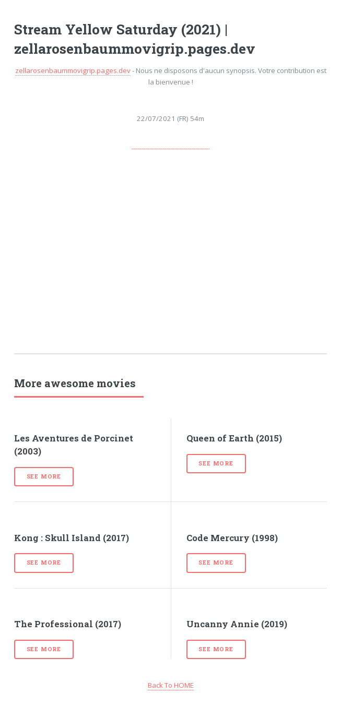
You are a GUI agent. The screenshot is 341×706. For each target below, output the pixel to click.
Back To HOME (171, 685)
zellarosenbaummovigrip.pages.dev (73, 70)
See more (44, 476)
